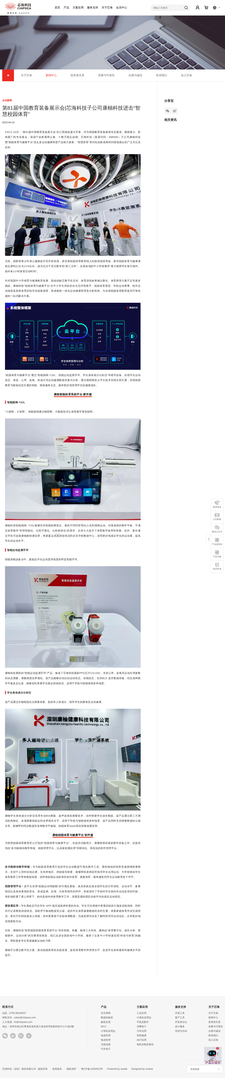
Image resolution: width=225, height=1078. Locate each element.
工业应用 (141, 1013)
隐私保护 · (72, 1068)
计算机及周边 (108, 1031)
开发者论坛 (181, 1022)
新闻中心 (51, 75)
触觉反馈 (106, 1022)
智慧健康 (141, 1035)
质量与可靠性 (106, 75)
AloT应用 (142, 1040)
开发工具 (180, 1013)
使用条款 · (57, 1068)
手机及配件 (143, 1022)
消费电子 (141, 1026)
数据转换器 (107, 1017)
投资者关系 (77, 75)
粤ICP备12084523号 (92, 1068)
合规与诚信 (135, 75)
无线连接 (106, 1044)
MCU (103, 1026)
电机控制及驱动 (145, 1044)
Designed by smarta (141, 1068)
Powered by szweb (117, 1068)
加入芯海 (186, 75)
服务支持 (92, 7)
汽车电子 (106, 1048)
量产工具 (180, 1017)
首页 (57, 7)
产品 (66, 7)
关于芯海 (107, 7)
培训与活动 (181, 1031)
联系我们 (161, 75)
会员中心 (121, 7)
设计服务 (180, 1026)
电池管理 (106, 1040)
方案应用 (78, 7)
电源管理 (106, 1035)
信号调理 (106, 1013)
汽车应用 (141, 1031)
